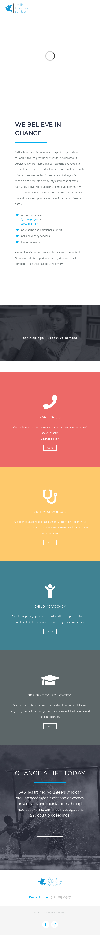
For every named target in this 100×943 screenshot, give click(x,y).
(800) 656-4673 (30, 223)
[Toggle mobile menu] (93, 6)
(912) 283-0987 (29, 219)
